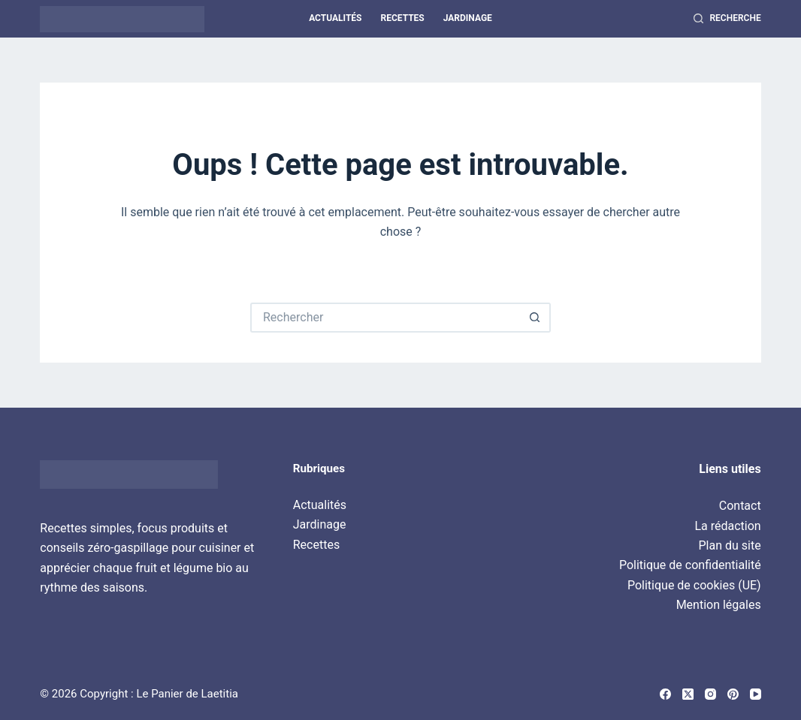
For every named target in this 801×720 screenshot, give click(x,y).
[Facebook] (665, 694)
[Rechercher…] (385, 318)
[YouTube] (755, 694)
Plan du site (730, 545)
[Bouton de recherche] (536, 318)
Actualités (335, 18)
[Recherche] (727, 18)
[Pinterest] (733, 694)
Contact (740, 506)
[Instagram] (710, 694)
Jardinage (467, 18)
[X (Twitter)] (688, 694)
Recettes (402, 18)
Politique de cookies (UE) (694, 585)
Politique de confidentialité (690, 565)
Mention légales (718, 605)
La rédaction (727, 526)
